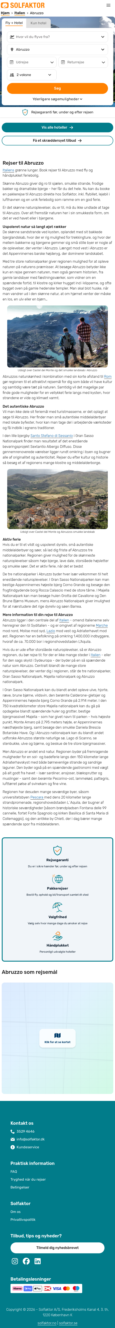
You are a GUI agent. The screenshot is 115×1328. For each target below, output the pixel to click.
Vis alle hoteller (57, 127)
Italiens (8, 170)
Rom (108, 376)
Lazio (51, 631)
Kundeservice (28, 1147)
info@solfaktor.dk (31, 1139)
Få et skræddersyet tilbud (57, 140)
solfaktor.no (47, 1323)
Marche (102, 625)
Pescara (37, 797)
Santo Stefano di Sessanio (52, 436)
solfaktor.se (68, 1323)
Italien (64, 620)
